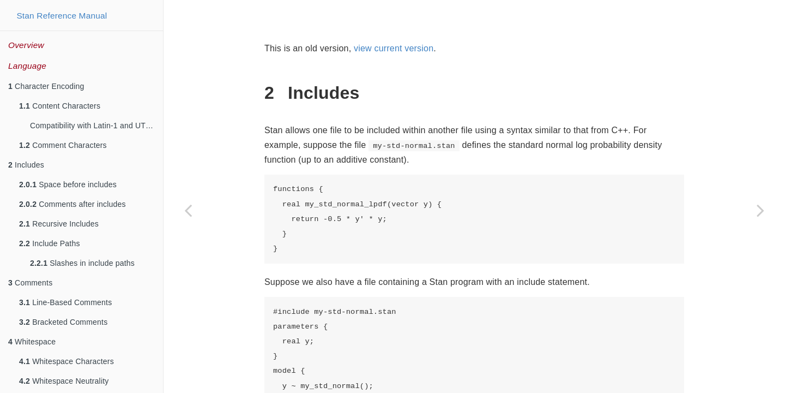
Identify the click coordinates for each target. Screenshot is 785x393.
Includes (26, 164)
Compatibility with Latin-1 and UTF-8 (94, 125)
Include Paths (49, 243)
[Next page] (760, 210)
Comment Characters (63, 145)
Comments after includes (72, 204)
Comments (30, 282)
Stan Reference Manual (61, 15)
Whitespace (32, 341)
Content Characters (59, 106)
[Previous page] (188, 210)
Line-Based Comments (65, 302)
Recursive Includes (59, 223)
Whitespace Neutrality (64, 381)
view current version (393, 48)
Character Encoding (46, 86)
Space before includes (68, 184)
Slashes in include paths (82, 263)
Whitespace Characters (66, 361)
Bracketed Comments (63, 322)
